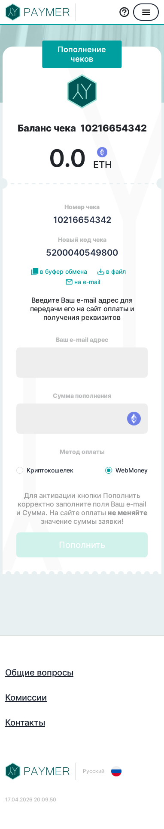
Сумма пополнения (82, 395)
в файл (111, 271)
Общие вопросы (39, 672)
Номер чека (82, 214)
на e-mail (83, 281)
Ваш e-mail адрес (82, 339)
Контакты (25, 722)
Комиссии (26, 697)
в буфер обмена (59, 271)
